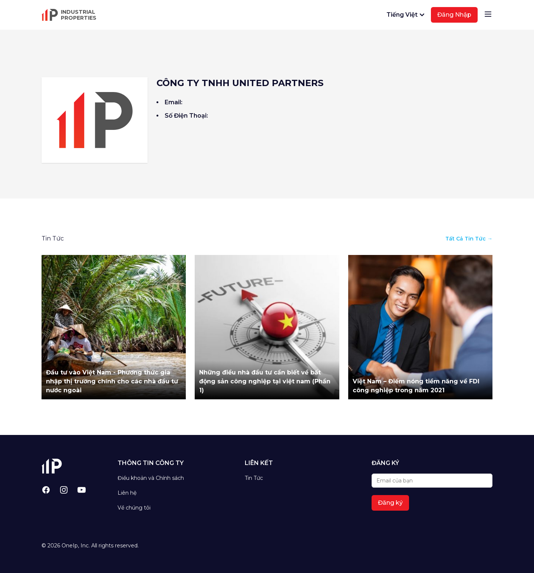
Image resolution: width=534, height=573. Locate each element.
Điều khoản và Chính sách (151, 478)
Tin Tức (254, 478)
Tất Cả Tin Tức (468, 238)
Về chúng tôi (134, 507)
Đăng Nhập (454, 14)
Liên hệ (127, 492)
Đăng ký (390, 502)
